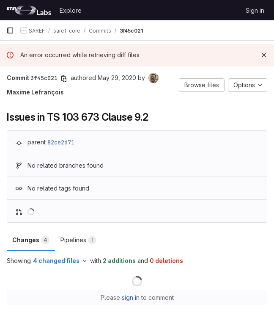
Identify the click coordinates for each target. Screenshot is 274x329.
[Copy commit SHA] (64, 78)
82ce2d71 (60, 142)
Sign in (255, 10)
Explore (71, 10)
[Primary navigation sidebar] (10, 30)
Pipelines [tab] (78, 240)
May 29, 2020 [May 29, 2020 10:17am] (117, 77)
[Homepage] (29, 10)
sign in (131, 297)
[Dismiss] (264, 55)
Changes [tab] (30, 240)
